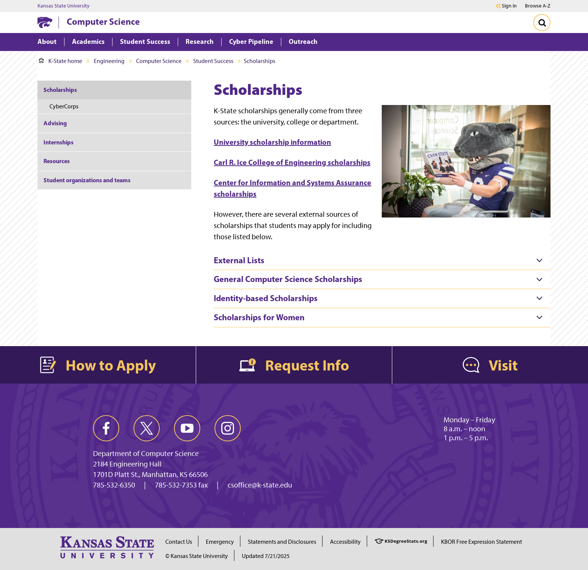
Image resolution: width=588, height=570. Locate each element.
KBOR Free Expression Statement (481, 541)
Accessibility (345, 541)
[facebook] (106, 428)
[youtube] (187, 428)
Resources (57, 161)
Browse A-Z (537, 6)
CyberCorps (64, 106)
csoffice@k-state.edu (260, 484)
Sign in (509, 6)
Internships (59, 142)
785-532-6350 (114, 484)
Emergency (220, 541)
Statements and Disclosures (282, 541)
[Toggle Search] (541, 22)
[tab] (382, 260)
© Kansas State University (196, 556)
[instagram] (227, 428)
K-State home (60, 60)
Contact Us (178, 541)
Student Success (213, 60)
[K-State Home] (45, 22)
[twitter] (147, 428)
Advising (55, 123)
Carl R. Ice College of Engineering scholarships (292, 162)
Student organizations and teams (87, 180)
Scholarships (60, 89)
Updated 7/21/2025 (266, 556)
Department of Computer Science (146, 453)
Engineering (109, 60)
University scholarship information (272, 142)
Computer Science (103, 21)
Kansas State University (64, 6)
